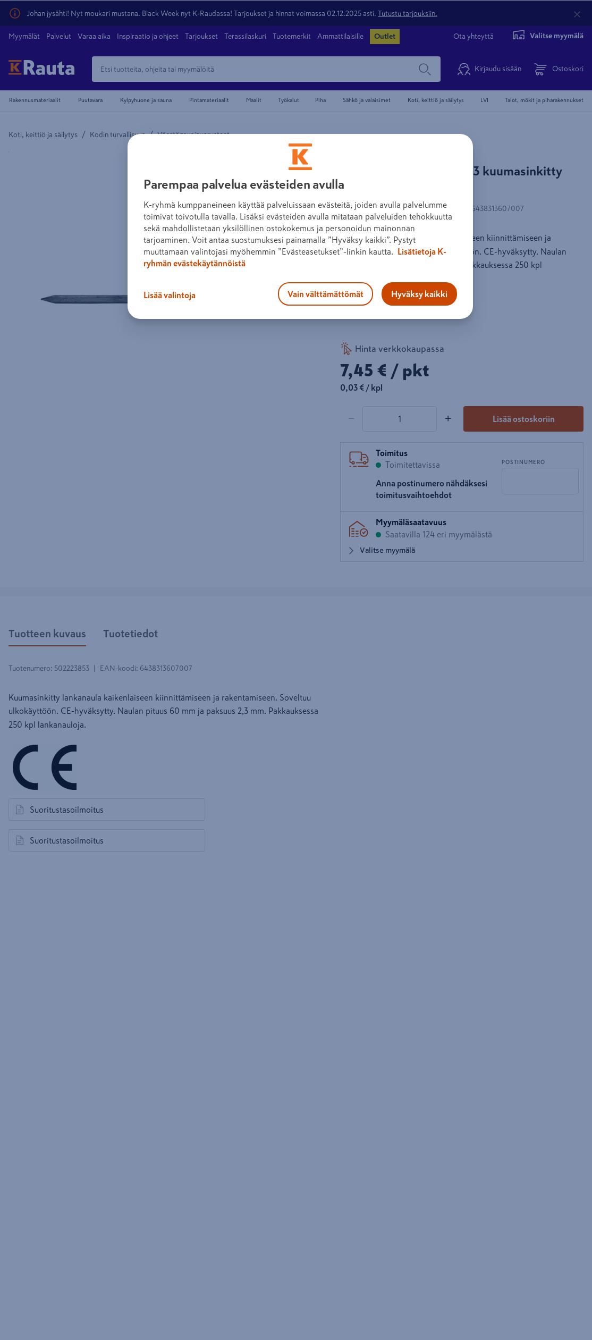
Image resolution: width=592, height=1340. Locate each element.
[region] (300, 226)
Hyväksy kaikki (419, 294)
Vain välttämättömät (325, 294)
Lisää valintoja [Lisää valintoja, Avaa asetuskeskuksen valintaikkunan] (169, 295)
